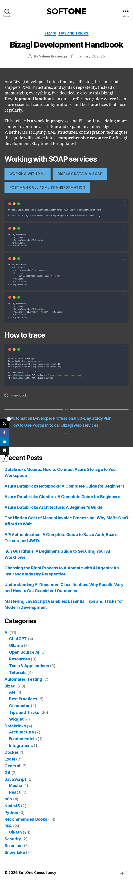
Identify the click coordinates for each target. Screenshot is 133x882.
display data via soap (80, 174)
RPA (8, 826)
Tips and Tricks (73, 33)
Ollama (16, 645)
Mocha (15, 785)
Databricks (15, 726)
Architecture (21, 732)
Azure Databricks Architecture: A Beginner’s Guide (53, 507)
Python (11, 812)
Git (7, 772)
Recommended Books (25, 819)
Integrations (21, 745)
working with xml (27, 174)
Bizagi (50, 33)
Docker (11, 752)
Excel (9, 759)
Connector (19, 705)
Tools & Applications (29, 665)
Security (12, 838)
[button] (124, 203)
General (12, 765)
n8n (8, 799)
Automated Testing (23, 679)
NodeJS (12, 805)
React (14, 792)
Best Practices (23, 698)
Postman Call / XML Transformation (47, 187)
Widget (16, 719)
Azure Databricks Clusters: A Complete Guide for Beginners (62, 496)
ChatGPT (18, 638)
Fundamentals (23, 738)
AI (6, 632)
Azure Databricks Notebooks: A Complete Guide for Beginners (64, 486)
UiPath (15, 832)
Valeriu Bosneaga (53, 56)
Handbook (19, 395)
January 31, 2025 (91, 56)
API (12, 692)
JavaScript (15, 779)
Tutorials (18, 672)
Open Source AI (24, 652)
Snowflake (14, 852)
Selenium (13, 845)
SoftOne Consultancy (37, 872)
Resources (19, 659)
